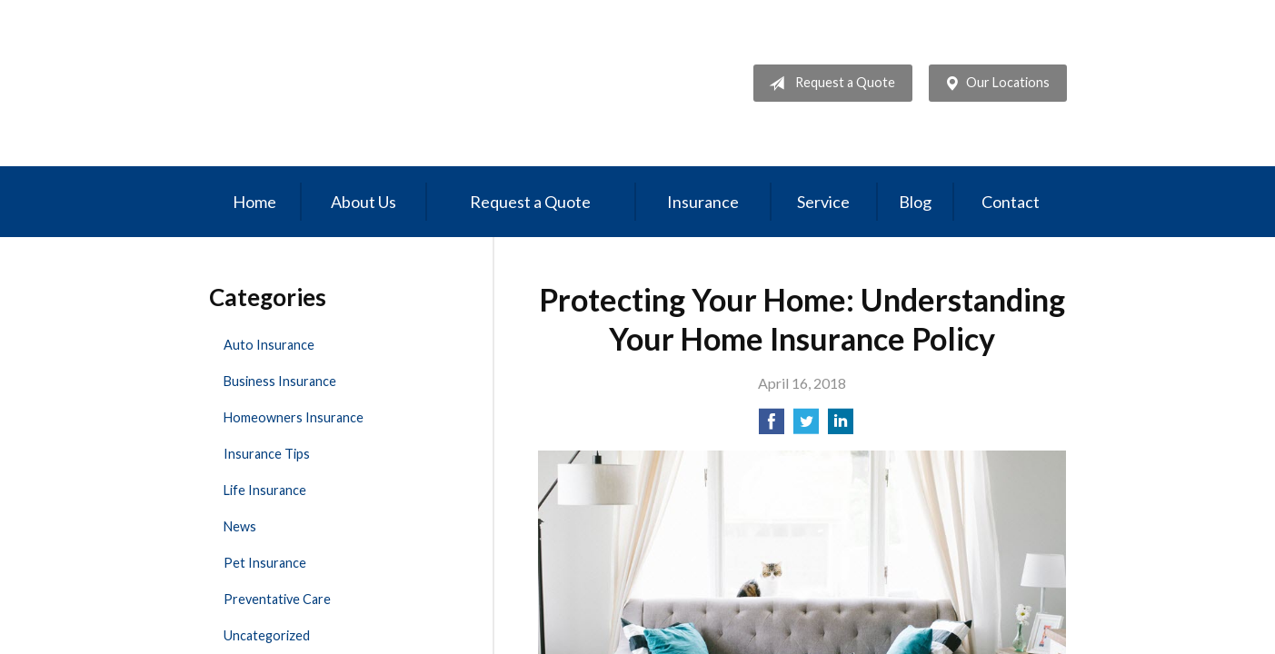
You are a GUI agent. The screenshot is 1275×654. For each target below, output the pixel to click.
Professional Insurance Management (334, 83)
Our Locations (993, 83)
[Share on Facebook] (771, 426)
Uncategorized (267, 635)
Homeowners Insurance (294, 417)
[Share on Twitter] (806, 426)
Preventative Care (277, 599)
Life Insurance (265, 490)
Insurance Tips (267, 453)
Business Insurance (280, 381)
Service (823, 202)
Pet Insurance (265, 562)
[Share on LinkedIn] (840, 426)
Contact (1010, 202)
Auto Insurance (269, 344)
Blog (915, 202)
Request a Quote (828, 83)
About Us (363, 202)
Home (254, 202)
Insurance (703, 202)
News (240, 526)
